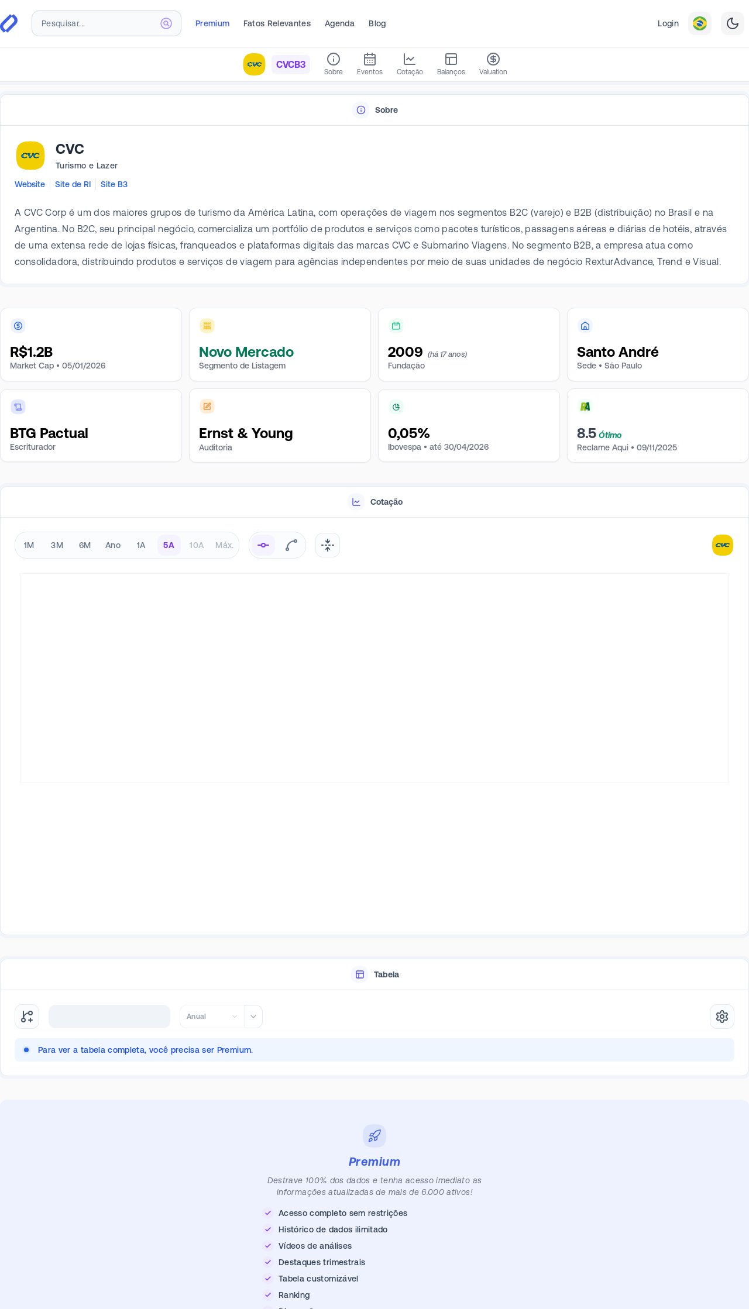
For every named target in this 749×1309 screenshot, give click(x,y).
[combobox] (106, 23)
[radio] (263, 545)
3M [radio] (57, 545)
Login (668, 23)
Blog (377, 23)
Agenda (340, 23)
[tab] (374, 110)
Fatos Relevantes (277, 23)
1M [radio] (29, 545)
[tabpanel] (374, 205)
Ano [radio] (113, 545)
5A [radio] (168, 545)
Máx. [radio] (224, 545)
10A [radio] (197, 545)
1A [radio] (141, 545)
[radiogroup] (127, 545)
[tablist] (374, 110)
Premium (212, 23)
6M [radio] (85, 545)
